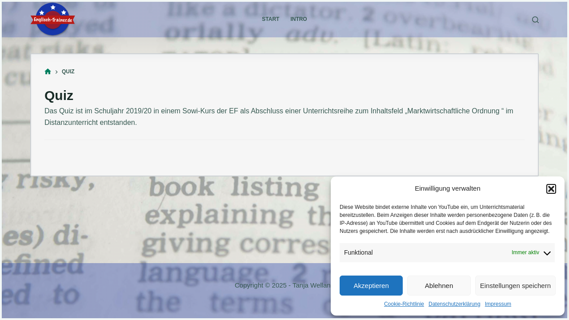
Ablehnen (439, 285)
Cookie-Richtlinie (404, 304)
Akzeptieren (371, 285)
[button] (551, 188)
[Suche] (535, 19)
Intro (298, 19)
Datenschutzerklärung (455, 304)
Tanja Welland (313, 285)
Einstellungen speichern (515, 285)
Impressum (498, 304)
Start (270, 19)
